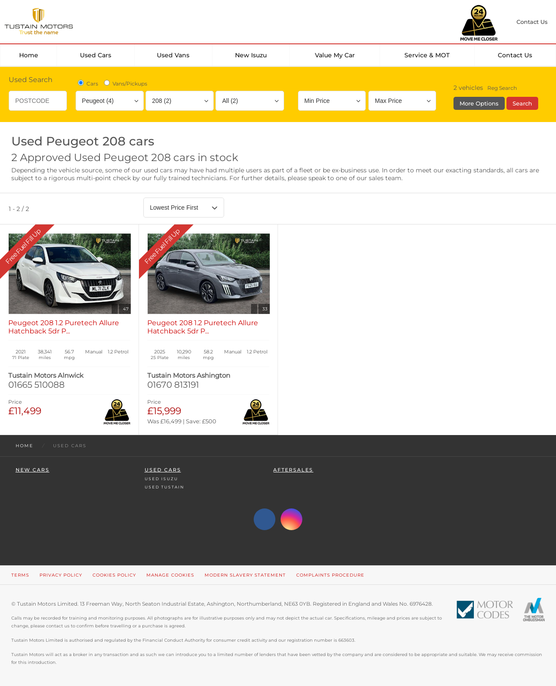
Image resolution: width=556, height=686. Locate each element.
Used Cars (95, 55)
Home (28, 55)
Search (522, 103)
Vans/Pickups (125, 83)
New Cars (33, 470)
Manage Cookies (170, 575)
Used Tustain (164, 487)
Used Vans (173, 55)
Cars (87, 83)
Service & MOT (427, 55)
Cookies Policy (114, 575)
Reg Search (502, 88)
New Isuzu (251, 55)
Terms (20, 575)
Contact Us (515, 55)
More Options (479, 103)
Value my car (335, 55)
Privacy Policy (61, 575)
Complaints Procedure (330, 575)
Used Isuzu (161, 478)
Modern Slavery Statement (245, 575)
